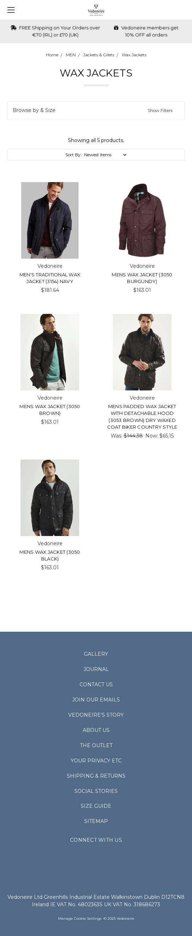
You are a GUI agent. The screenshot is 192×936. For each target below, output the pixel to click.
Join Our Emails (96, 700)
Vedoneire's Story (96, 715)
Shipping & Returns (96, 776)
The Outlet (96, 745)
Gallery (96, 654)
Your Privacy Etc (96, 760)
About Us (96, 730)
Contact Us (96, 684)
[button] (96, 110)
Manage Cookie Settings (79, 918)
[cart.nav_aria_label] (183, 9)
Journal (96, 669)
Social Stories (96, 791)
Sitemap (96, 821)
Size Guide (96, 806)
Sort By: (73, 154)
